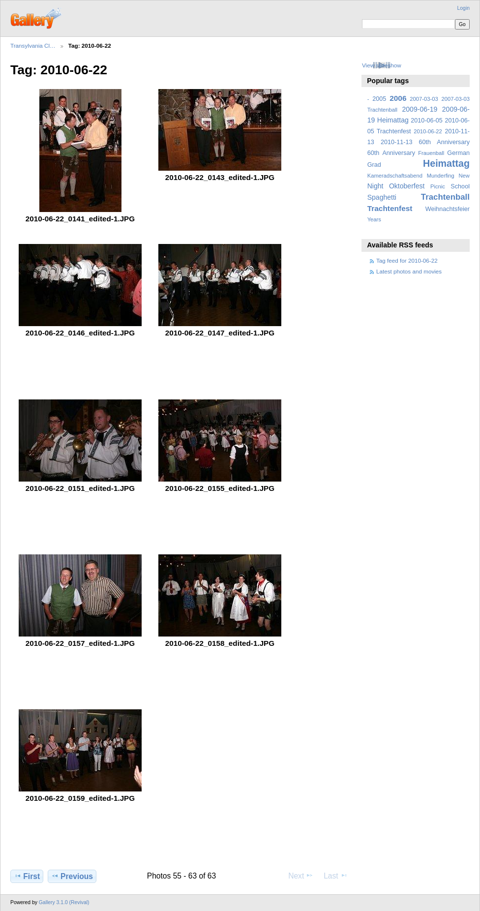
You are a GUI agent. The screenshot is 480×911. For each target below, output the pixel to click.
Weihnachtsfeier (447, 209)
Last (336, 875)
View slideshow (381, 65)
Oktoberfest (407, 186)
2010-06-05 (427, 120)
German (458, 153)
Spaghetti (381, 197)
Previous (72, 876)
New (464, 176)
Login (463, 8)
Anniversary (398, 153)
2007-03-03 (424, 99)
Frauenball (431, 153)
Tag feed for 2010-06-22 (407, 260)
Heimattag (446, 163)
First (27, 876)
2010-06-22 (428, 131)
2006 (398, 98)
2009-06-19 (420, 109)
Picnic (437, 186)
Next (300, 875)
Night (375, 186)
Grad (374, 164)
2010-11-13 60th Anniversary (425, 142)
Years (374, 219)
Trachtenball (445, 197)
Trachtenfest (390, 208)
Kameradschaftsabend (394, 176)
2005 (379, 98)
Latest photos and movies (409, 271)
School (460, 186)
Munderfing (440, 176)
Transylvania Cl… (33, 45)
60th (373, 153)
